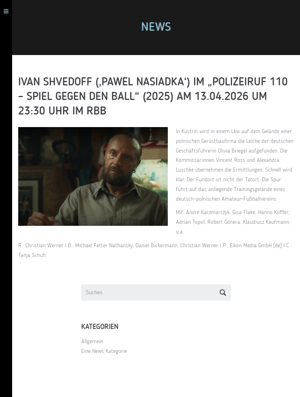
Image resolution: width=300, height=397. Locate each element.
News (156, 27)
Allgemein (92, 341)
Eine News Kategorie (104, 351)
